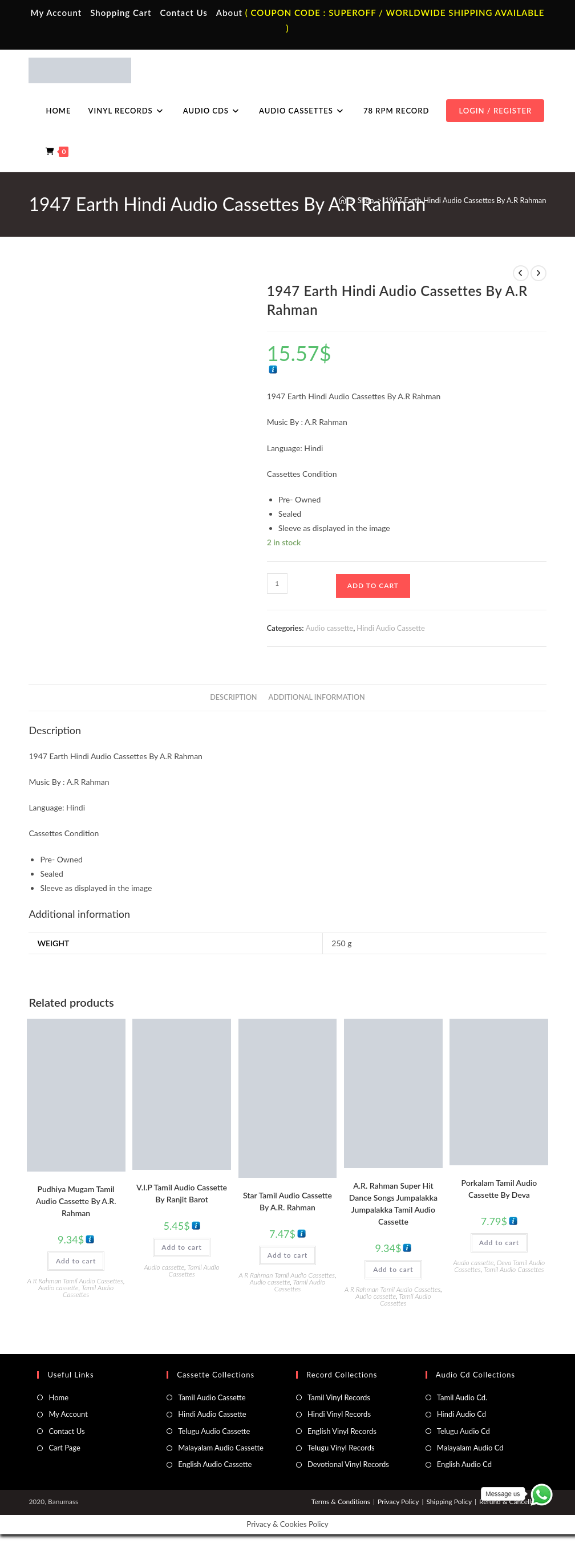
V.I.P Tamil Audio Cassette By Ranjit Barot (181, 1193)
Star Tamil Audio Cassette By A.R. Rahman (287, 1201)
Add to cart (373, 585)
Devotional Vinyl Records (348, 1464)
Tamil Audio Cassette (211, 1397)
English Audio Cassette (215, 1464)
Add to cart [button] (76, 1261)
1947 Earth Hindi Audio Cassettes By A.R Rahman (465, 200)
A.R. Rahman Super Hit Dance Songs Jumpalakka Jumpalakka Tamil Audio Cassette (393, 1203)
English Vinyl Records (341, 1431)
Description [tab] (233, 697)
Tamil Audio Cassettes (88, 1291)
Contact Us (183, 12)
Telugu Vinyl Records (341, 1447)
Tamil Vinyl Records (338, 1397)
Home (58, 1397)
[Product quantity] (277, 583)
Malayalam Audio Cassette (221, 1447)
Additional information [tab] (317, 697)
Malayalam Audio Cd (470, 1447)
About (229, 12)
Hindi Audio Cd (461, 1414)
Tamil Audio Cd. (462, 1397)
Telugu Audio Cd (463, 1431)
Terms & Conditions (340, 1501)
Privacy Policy (398, 1501)
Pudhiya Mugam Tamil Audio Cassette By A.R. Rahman (76, 1201)
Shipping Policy (449, 1501)
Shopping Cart (120, 12)
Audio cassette (329, 628)
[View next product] (538, 273)
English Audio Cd (464, 1464)
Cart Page (64, 1447)
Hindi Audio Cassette (390, 628)
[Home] (342, 200)
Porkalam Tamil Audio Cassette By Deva (499, 1189)
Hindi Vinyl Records (339, 1414)
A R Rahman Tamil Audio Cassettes (75, 1281)
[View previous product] (521, 273)
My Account (56, 12)
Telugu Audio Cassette (214, 1431)
